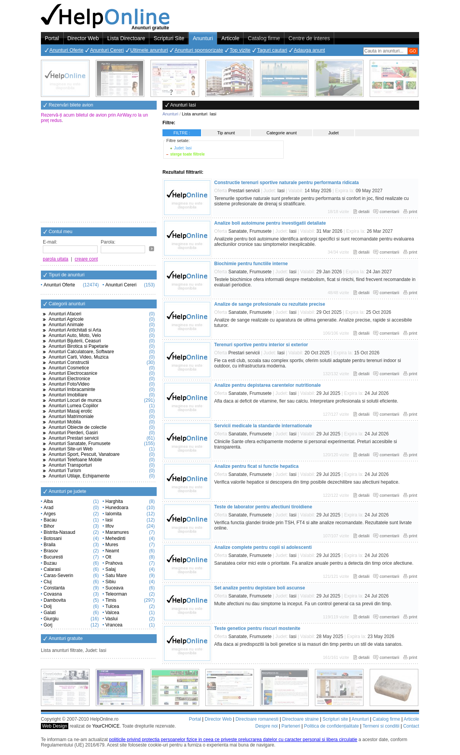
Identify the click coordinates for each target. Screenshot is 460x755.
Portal (52, 38)
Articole (231, 38)
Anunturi (203, 38)
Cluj (48, 581)
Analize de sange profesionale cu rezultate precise (269, 304)
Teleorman (116, 594)
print (413, 211)
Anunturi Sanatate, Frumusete (79, 443)
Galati (50, 612)
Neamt (112, 551)
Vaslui (111, 618)
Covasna (53, 594)
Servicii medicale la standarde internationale (263, 425)
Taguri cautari (272, 50)
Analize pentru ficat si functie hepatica (256, 466)
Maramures (117, 532)
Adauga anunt (309, 50)
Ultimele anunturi (149, 50)
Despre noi (266, 726)
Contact (411, 726)
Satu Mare (116, 575)
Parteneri (290, 726)
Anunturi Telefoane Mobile (75, 459)
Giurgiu (51, 618)
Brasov (51, 551)
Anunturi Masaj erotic (70, 411)
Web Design (54, 726)
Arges (50, 513)
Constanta (54, 588)
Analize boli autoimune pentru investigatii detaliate (270, 223)
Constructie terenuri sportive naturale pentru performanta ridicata (286, 182)
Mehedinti (115, 538)
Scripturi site (335, 719)
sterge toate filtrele (187, 154)
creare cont (86, 259)
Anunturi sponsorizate (198, 50)
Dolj (48, 606)
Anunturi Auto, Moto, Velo (75, 335)
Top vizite (240, 50)
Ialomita (113, 513)
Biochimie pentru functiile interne (251, 263)
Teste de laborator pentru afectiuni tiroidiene (263, 507)
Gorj (48, 625)
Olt (108, 557)
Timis (110, 600)
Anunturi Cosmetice (69, 368)
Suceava (114, 588)
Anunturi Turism (65, 470)
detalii (364, 211)
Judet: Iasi (183, 148)
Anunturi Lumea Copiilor (73, 405)
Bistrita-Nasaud (59, 532)
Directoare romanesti (256, 719)
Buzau (50, 563)
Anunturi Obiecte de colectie (78, 427)
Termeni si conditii (380, 726)
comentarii (389, 211)
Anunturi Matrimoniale (71, 416)
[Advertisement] (99, 173)
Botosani (53, 538)
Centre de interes (309, 38)
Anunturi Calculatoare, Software (81, 351)
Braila (50, 544)
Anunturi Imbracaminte (72, 389)
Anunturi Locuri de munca (75, 400)
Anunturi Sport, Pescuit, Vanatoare (84, 454)
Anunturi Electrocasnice (73, 373)
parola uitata (55, 259)
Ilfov (109, 526)
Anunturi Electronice (69, 378)
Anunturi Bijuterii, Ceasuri (75, 341)
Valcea (112, 612)
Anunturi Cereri (106, 50)
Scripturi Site (169, 38)
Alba (48, 501)
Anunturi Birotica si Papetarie (78, 346)
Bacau (50, 520)
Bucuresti (53, 557)
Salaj (110, 569)
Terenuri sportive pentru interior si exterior (261, 344)
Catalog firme (264, 38)
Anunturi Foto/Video (69, 384)
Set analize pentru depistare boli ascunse (259, 588)
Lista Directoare (126, 38)
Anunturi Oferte (66, 50)
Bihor (49, 526)
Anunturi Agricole (66, 319)
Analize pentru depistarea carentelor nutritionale (267, 385)
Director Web (83, 38)
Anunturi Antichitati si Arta (75, 330)
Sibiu (110, 581)
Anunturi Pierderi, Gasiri (73, 432)
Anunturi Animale (66, 324)
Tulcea (112, 606)
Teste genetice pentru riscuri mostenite (257, 628)
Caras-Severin (58, 575)
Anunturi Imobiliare (68, 395)
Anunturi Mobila (65, 422)
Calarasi (52, 569)
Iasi (109, 520)
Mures (111, 544)
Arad (48, 507)
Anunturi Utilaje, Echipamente (79, 476)
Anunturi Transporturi (70, 465)
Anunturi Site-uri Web (71, 449)
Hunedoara (116, 507)
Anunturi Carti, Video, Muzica (78, 357)
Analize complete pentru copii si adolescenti (263, 547)
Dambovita (55, 600)
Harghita (114, 501)
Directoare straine (300, 719)
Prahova (114, 563)
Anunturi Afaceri (65, 314)
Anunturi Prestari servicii (73, 438)
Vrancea (113, 625)
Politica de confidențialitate (331, 726)
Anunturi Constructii (69, 362)
